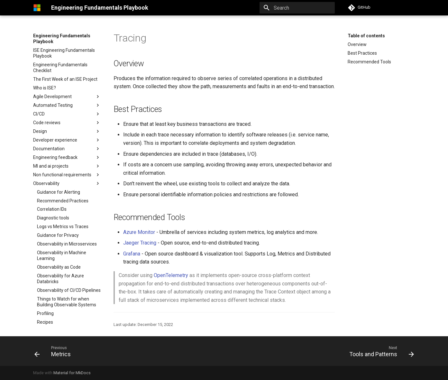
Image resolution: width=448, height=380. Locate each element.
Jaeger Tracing (139, 243)
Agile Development (52, 96)
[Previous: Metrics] (54, 351)
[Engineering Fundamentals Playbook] (37, 7)
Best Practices (362, 53)
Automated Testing (53, 105)
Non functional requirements (67, 175)
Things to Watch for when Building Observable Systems (66, 301)
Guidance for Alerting (58, 192)
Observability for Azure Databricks (60, 278)
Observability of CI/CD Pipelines (69, 290)
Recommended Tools (369, 61)
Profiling (45, 313)
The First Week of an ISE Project (65, 79)
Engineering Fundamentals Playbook (61, 38)
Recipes (45, 322)
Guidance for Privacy (58, 235)
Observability (46, 183)
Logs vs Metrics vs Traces (62, 226)
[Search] (297, 8)
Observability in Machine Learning (61, 255)
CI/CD (39, 113)
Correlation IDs (52, 209)
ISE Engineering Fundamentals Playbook (64, 53)
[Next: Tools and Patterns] (379, 351)
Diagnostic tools (53, 217)
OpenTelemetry (171, 275)
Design (67, 131)
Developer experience (55, 140)
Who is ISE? (44, 87)
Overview (357, 44)
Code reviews (46, 122)
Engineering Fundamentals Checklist (60, 67)
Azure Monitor (139, 232)
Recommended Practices (62, 200)
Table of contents (366, 35)
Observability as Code (59, 267)
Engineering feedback (55, 157)
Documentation (49, 148)
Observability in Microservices (67, 243)
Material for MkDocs (72, 372)
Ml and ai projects (51, 166)
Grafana (131, 254)
